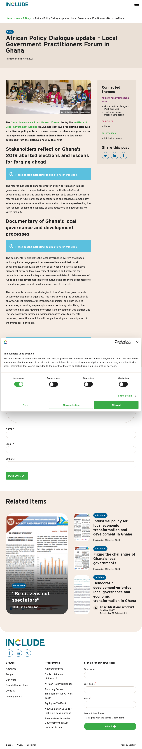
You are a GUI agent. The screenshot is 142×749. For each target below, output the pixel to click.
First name (90, 668)
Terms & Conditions (94, 713)
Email (10, 443)
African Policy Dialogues (58, 683)
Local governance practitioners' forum (114, 113)
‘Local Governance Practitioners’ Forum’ (35, 122)
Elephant (132, 745)
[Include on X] (27, 653)
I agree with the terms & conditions (106, 717)
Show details (125, 395)
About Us (11, 668)
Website (10, 459)
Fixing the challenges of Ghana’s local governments (114, 558)
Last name (90, 683)
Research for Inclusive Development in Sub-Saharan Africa (57, 722)
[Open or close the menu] (136, 4)
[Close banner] (137, 342)
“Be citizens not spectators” (31, 596)
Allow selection (71, 405)
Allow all (116, 405)
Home (9, 18)
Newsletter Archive (17, 685)
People (10, 674)
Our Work (11, 679)
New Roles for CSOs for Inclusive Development (58, 711)
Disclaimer (31, 745)
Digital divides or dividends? (54, 676)
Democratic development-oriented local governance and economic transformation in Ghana (114, 592)
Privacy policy (14, 696)
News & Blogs (24, 18)
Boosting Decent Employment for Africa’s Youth (59, 693)
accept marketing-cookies (39, 174)
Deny (26, 405)
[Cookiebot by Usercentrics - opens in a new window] (116, 342)
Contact (10, 690)
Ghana (107, 126)
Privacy (19, 745)
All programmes (54, 668)
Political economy (113, 138)
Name (10, 428)
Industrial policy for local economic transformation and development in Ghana (112, 527)
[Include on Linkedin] (18, 653)
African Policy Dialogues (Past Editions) (116, 107)
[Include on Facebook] (9, 653)
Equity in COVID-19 (55, 703)
